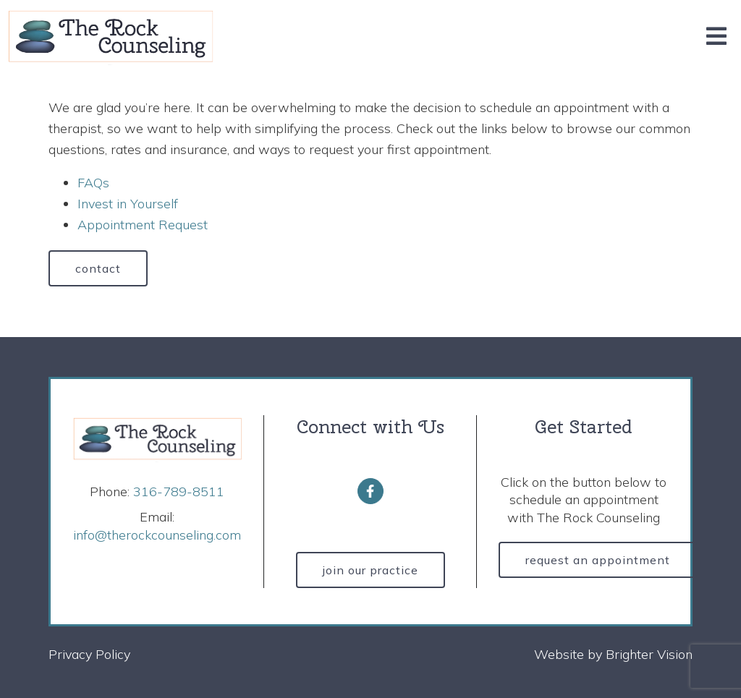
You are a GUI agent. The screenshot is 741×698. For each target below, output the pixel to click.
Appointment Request (142, 224)
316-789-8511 (178, 491)
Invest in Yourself (127, 203)
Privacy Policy (89, 654)
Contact (98, 268)
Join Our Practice (370, 570)
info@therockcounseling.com (157, 535)
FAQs (93, 182)
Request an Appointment (597, 560)
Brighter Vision (649, 654)
